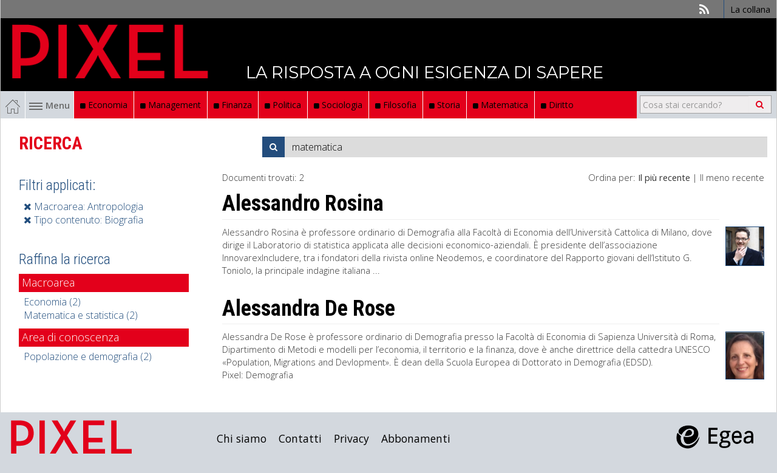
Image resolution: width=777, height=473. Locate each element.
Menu (49, 105)
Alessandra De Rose (308, 308)
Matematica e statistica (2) (81, 315)
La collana (750, 9)
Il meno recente (732, 177)
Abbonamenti (415, 438)
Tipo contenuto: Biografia (83, 219)
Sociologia (338, 105)
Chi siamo (241, 438)
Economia (103, 105)
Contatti (300, 438)
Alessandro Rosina (303, 203)
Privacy (351, 438)
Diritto (557, 105)
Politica (283, 105)
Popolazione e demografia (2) (88, 356)
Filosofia (395, 105)
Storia (444, 105)
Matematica (500, 105)
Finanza (233, 105)
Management (170, 105)
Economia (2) (52, 301)
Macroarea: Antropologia (83, 206)
